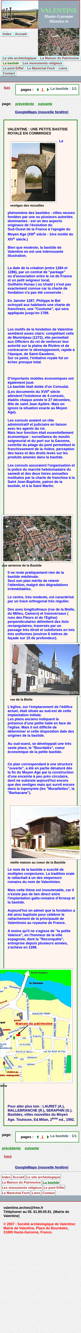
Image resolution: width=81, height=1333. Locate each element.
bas (7, 88)
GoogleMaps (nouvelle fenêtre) (41, 112)
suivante (45, 104)
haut (8, 1156)
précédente (24, 104)
